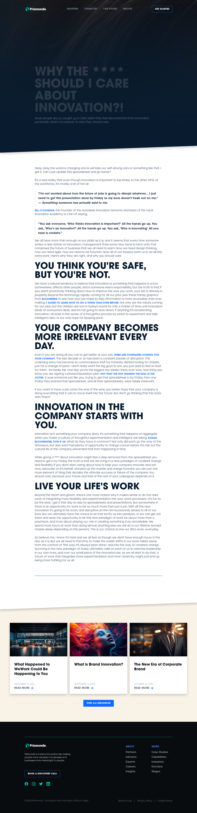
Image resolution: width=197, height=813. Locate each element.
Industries (72, 9)
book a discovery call (42, 774)
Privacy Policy (144, 800)
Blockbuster (43, 442)
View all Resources (98, 703)
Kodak (152, 438)
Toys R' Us (59, 442)
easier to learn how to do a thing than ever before (83, 303)
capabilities (90, 9)
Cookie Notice (165, 800)
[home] (36, 9)
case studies (110, 9)
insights (127, 9)
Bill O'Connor (44, 210)
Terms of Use (125, 800)
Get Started (162, 9)
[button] (72, 9)
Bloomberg (50, 299)
